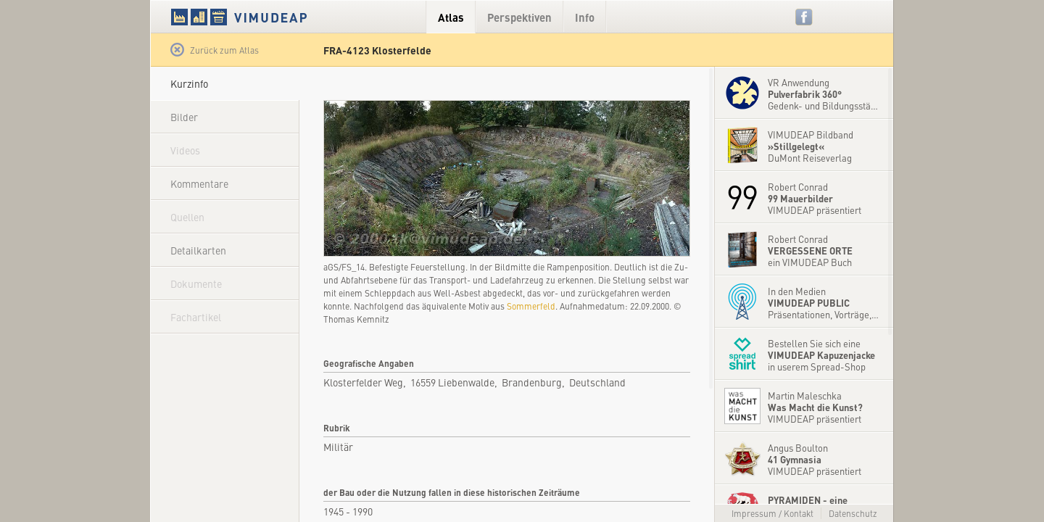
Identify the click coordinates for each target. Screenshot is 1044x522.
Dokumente (196, 283)
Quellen (187, 217)
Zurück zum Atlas (214, 50)
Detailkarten (198, 250)
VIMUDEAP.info (267, 17)
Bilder (184, 116)
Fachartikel (195, 317)
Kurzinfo (189, 83)
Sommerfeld (531, 306)
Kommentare (199, 183)
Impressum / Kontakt (772, 513)
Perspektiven (519, 17)
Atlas (451, 17)
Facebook (804, 17)
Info (584, 17)
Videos (185, 150)
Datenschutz (853, 513)
